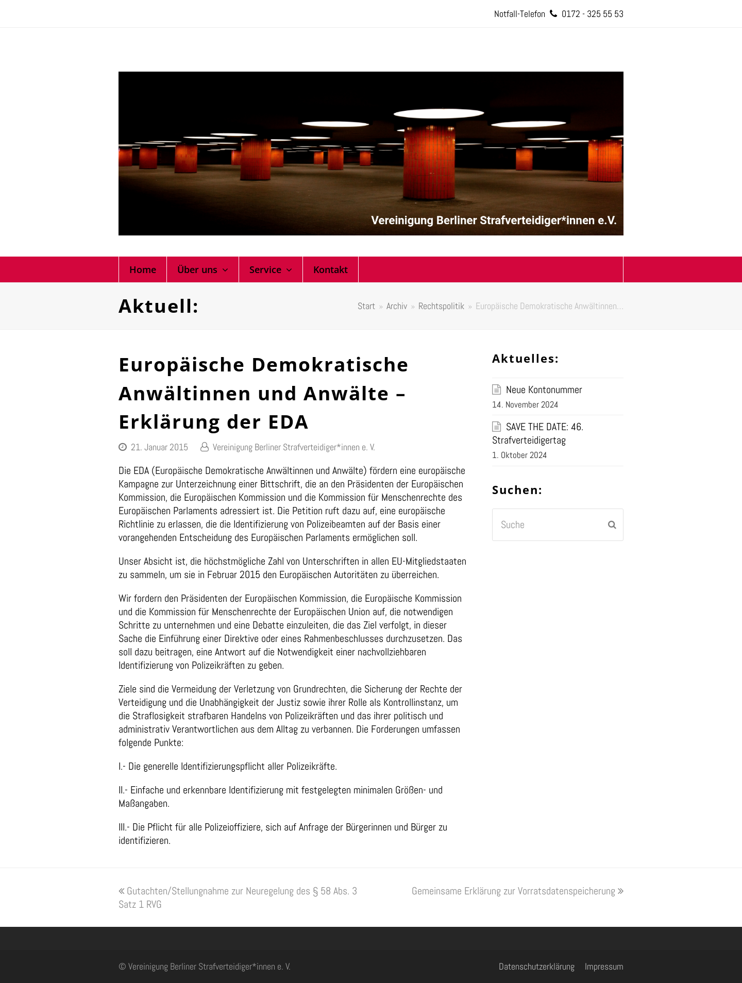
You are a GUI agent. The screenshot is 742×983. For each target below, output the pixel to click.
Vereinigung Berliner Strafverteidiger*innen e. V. (294, 447)
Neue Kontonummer (544, 389)
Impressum (604, 966)
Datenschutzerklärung (537, 966)
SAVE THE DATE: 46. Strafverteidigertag (537, 433)
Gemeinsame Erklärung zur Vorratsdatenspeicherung (517, 890)
